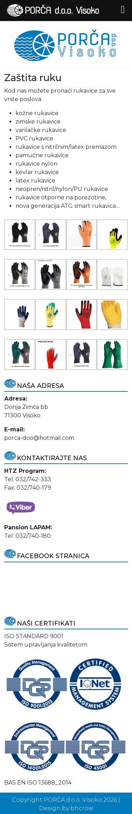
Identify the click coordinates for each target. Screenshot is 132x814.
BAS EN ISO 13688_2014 (37, 782)
